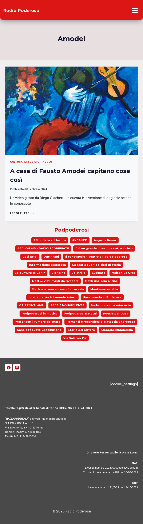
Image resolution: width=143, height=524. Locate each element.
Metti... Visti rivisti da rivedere (55, 281)
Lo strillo (79, 272)
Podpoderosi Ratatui (80, 313)
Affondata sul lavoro (49, 240)
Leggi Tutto (22, 213)
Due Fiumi (51, 256)
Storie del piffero (81, 329)
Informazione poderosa (47, 264)
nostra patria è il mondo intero (52, 297)
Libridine (58, 272)
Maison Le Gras (123, 272)
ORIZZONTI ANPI (31, 305)
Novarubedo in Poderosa (102, 297)
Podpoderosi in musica (39, 313)
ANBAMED (79, 240)
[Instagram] (16, 367)
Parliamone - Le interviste (111, 305)
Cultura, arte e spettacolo (31, 161)
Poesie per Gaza (115, 313)
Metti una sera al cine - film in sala (58, 289)
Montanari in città (104, 289)
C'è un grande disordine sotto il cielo (104, 248)
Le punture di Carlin (30, 272)
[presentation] (71, 111)
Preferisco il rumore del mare (37, 321)
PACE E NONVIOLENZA (67, 305)
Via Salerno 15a (75, 338)
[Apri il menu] (135, 10)
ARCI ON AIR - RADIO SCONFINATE (43, 248)
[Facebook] (8, 367)
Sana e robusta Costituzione (39, 329)
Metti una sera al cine (101, 281)
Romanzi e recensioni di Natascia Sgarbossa (101, 321)
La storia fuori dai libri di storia (96, 264)
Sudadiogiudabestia (117, 329)
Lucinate (98, 272)
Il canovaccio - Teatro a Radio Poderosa (96, 256)
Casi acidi (30, 256)
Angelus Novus (105, 240)
